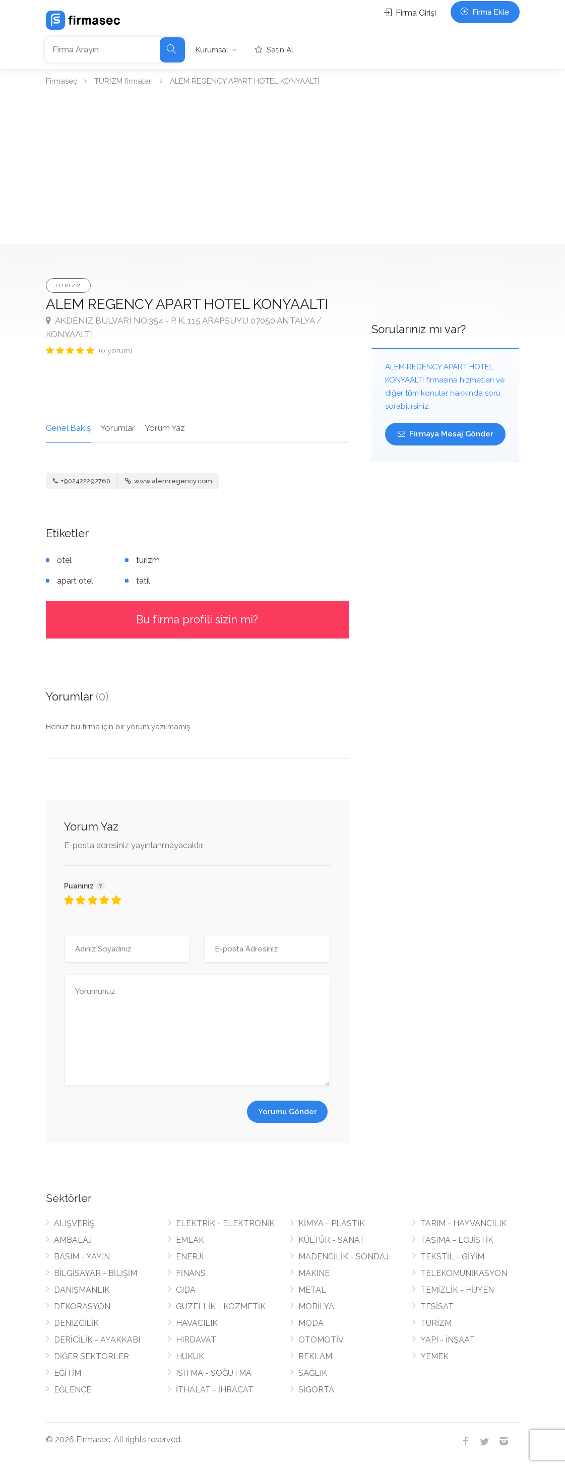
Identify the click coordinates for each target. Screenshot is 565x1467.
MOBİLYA (316, 1306)
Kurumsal (212, 49)
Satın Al (274, 49)
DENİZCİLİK (76, 1323)
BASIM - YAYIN (82, 1256)
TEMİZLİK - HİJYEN (457, 1290)
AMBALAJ (73, 1240)
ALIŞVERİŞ (74, 1223)
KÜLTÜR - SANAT (331, 1240)
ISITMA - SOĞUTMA (214, 1373)
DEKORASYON (82, 1306)
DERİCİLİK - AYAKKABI (97, 1340)
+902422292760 (81, 481)
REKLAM (315, 1356)
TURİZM (68, 285)
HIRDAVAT (196, 1340)
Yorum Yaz (165, 428)
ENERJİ (189, 1256)
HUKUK (190, 1356)
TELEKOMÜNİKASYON (463, 1273)
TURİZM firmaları (123, 81)
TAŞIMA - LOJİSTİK (456, 1240)
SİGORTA (316, 1389)
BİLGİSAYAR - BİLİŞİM (95, 1273)
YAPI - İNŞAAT (447, 1340)
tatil (143, 581)
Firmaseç (61, 81)
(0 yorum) (116, 350)
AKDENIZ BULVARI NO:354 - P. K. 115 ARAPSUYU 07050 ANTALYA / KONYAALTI (184, 327)
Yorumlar (117, 428)
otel (64, 560)
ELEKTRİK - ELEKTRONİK (225, 1223)
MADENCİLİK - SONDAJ (343, 1256)
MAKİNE (314, 1273)
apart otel (75, 581)
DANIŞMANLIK (82, 1290)
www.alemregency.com (168, 481)
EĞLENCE (72, 1389)
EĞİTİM (67, 1373)
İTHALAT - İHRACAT (215, 1389)
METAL (312, 1290)
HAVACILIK (197, 1323)
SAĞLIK (312, 1373)
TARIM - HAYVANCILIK (463, 1223)
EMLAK (190, 1240)
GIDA (186, 1290)
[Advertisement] (282, 168)
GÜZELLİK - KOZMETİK (221, 1306)
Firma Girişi (410, 13)
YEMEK (434, 1356)
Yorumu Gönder (287, 1111)
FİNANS (191, 1273)
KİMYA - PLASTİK (331, 1223)
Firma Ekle (485, 12)
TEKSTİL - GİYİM (452, 1256)
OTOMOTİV (321, 1340)
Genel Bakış (68, 428)
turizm (148, 560)
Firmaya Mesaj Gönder (445, 433)
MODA (311, 1323)
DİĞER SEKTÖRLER (91, 1356)
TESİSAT (437, 1306)
